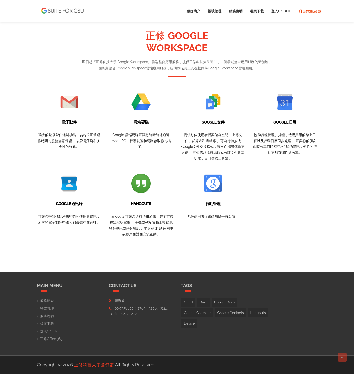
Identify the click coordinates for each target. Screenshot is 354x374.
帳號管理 (214, 11)
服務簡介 (193, 11)
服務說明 (236, 11)
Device (189, 323)
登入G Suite (281, 11)
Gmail (188, 302)
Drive (203, 302)
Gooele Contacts (230, 313)
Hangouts (258, 313)
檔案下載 (257, 11)
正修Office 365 (51, 339)
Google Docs (224, 302)
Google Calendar (197, 313)
